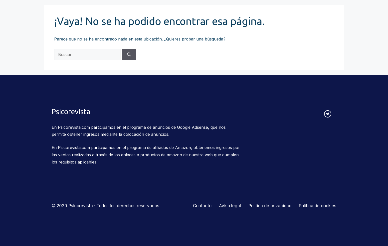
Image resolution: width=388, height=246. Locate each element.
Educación (211, 13)
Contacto (313, 12)
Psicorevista (67, 13)
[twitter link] (327, 114)
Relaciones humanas (168, 13)
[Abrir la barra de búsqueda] (333, 13)
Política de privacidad (269, 205)
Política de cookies (317, 205)
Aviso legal (230, 205)
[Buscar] (129, 54)
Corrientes (125, 13)
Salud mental (247, 13)
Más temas (284, 13)
